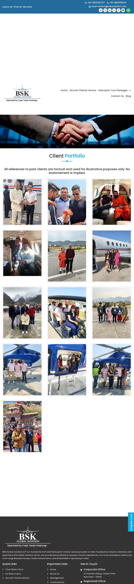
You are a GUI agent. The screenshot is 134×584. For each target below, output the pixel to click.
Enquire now (131, 522)
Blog (128, 96)
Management (57, 577)
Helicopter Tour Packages (113, 90)
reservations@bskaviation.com (107, 6)
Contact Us (117, 96)
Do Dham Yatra (13, 573)
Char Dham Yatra (14, 569)
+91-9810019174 (116, 2)
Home (64, 90)
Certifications (57, 582)
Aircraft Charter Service (83, 90)
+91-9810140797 (95, 2)
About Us (54, 573)
